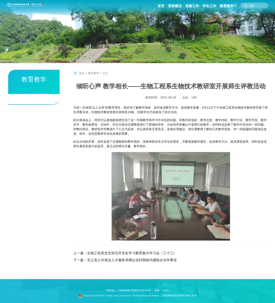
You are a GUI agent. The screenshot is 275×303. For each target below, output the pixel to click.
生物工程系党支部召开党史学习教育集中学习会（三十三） (135, 253)
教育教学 (96, 73)
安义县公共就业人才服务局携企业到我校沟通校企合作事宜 (135, 260)
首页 (85, 73)
